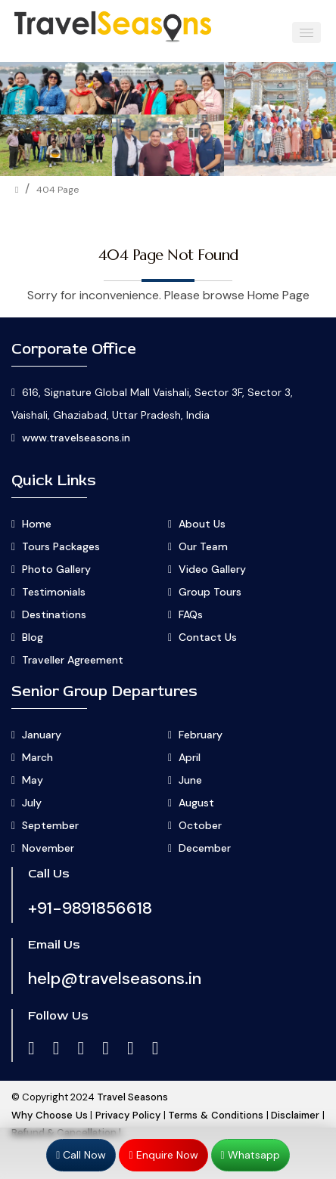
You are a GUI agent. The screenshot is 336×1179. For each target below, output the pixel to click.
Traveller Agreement (72, 660)
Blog (32, 637)
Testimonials (54, 592)
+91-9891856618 (90, 908)
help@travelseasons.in (114, 978)
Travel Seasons (132, 1097)
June (190, 780)
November (48, 848)
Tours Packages (61, 546)
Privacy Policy (127, 1115)
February (200, 734)
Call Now (81, 1155)
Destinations (54, 614)
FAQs (191, 614)
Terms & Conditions (215, 1115)
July (32, 802)
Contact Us (208, 637)
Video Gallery (212, 569)
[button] (306, 32)
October (200, 825)
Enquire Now (163, 1155)
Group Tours (210, 592)
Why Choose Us (49, 1115)
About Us (202, 524)
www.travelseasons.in (76, 437)
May (32, 780)
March (37, 757)
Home (36, 524)
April (190, 757)
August (196, 802)
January (41, 734)
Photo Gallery (56, 569)
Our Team (203, 546)
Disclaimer (295, 1115)
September (50, 825)
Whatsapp (250, 1155)
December (205, 848)
